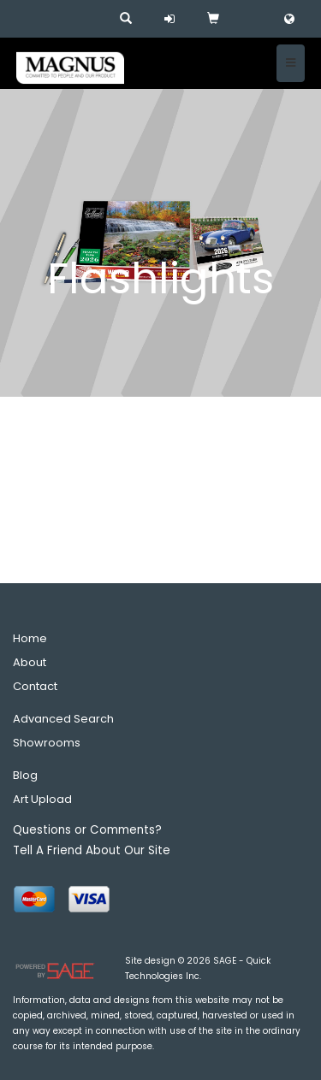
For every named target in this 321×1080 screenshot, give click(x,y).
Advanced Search (63, 719)
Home (30, 638)
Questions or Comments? (87, 830)
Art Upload (42, 799)
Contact (35, 686)
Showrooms (46, 743)
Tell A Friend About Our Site (91, 850)
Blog (25, 775)
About (29, 662)
